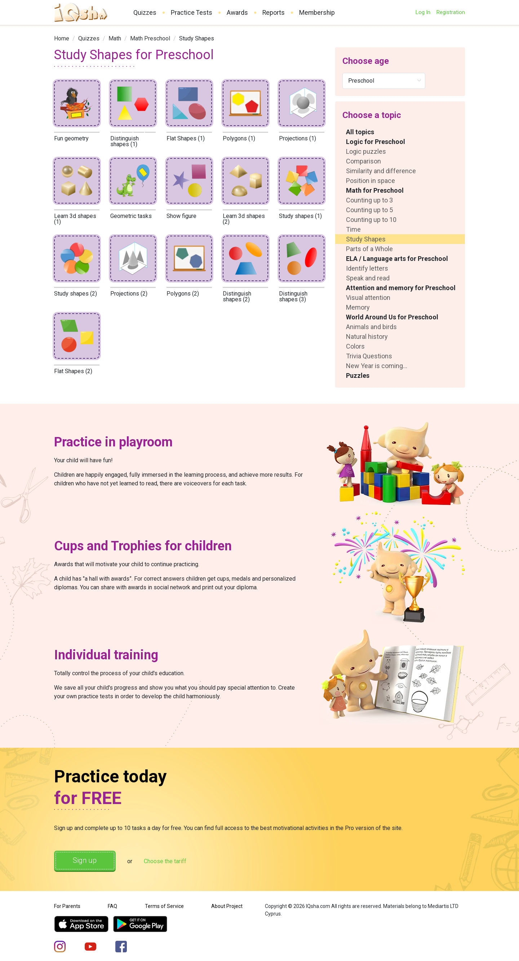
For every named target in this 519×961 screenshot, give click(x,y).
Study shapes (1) (300, 216)
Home (61, 38)
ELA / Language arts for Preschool (397, 258)
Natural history (367, 336)
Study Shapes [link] (196, 38)
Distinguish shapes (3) (293, 296)
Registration (450, 12)
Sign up (85, 860)
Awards (237, 12)
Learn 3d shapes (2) (244, 219)
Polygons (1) (239, 138)
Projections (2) (128, 293)
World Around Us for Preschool (392, 317)
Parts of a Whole (369, 249)
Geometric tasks (131, 216)
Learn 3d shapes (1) (75, 219)
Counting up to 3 (369, 200)
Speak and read (368, 278)
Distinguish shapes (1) (124, 141)
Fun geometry (71, 138)
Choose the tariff (165, 861)
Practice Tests (191, 12)
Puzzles (357, 375)
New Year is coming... (376, 366)
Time (353, 229)
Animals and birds (371, 327)
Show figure (181, 216)
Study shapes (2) (75, 293)
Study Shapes (366, 239)
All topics (360, 132)
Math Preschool (150, 38)
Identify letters (367, 268)
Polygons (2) (183, 293)
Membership (317, 12)
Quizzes (144, 12)
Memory (358, 307)
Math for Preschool (375, 190)
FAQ (112, 906)
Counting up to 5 (369, 210)
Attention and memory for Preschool (401, 288)
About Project (227, 906)
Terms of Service (164, 906)
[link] (61, 38)
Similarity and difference (381, 171)
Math (114, 38)
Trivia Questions (369, 356)
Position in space (370, 180)
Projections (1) (297, 138)
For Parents (67, 906)
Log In (422, 12)
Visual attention (368, 297)
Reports (273, 12)
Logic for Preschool (375, 141)
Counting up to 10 (371, 219)
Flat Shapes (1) (186, 138)
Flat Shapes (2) (73, 371)
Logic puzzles (366, 151)
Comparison (363, 161)
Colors (355, 346)
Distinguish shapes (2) (237, 296)
